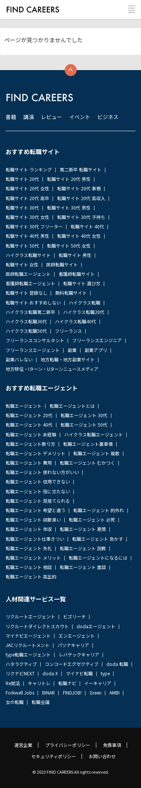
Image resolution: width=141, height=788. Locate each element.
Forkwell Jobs (20, 692)
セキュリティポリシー (53, 756)
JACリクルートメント (28, 645)
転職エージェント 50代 (84, 424)
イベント (79, 117)
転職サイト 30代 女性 (27, 217)
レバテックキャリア (79, 654)
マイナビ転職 (79, 673)
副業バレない (19, 359)
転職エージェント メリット (33, 557)
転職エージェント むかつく (87, 462)
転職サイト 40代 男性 (27, 236)
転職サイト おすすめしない (33, 302)
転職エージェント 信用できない (38, 481)
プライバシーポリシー (67, 745)
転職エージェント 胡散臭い (33, 519)
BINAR (48, 692)
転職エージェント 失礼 (29, 548)
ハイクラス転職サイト (28, 255)
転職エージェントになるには (98, 557)
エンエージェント (77, 635)
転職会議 (41, 702)
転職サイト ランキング (29, 169)
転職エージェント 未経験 (31, 434)
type (105, 673)
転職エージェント (24, 405)
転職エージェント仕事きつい (35, 539)
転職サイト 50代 (22, 245)
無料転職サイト (71, 292)
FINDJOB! (72, 692)
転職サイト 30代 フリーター (34, 226)
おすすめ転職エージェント (42, 387)
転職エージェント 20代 (29, 415)
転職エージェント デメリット (35, 453)
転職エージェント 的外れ (98, 510)
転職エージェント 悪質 (83, 529)
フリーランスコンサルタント (35, 340)
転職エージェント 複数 (96, 453)
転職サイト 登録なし (26, 292)
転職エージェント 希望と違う (35, 510)
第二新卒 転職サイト (81, 169)
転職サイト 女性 (22, 264)
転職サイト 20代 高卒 (27, 198)
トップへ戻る (71, 70)
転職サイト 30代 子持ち (81, 217)
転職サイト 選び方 (81, 283)
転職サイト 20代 (22, 179)
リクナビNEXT (20, 673)
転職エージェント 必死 (92, 519)
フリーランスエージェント (33, 350)
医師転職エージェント (28, 274)
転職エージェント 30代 (84, 415)
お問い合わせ (102, 756)
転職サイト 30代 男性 (69, 207)
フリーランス (68, 330)
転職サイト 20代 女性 (27, 188)
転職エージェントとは (72, 405)
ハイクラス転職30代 (26, 321)
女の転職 (15, 702)
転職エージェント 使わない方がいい (42, 472)
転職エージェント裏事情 (88, 444)
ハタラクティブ (21, 664)
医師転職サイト (62, 264)
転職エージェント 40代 (29, 424)
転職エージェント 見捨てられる (38, 500)
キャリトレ (39, 683)
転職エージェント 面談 (83, 567)
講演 (28, 117)
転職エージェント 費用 (29, 462)
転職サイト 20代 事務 (79, 188)
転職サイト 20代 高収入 (81, 198)
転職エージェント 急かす (97, 539)
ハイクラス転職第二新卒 (30, 312)
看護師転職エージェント (30, 283)
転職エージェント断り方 (30, 444)
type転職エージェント (28, 654)
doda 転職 (117, 664)
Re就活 (13, 683)
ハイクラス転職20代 (84, 312)
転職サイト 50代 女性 (69, 245)
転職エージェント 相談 (29, 567)
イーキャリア (97, 683)
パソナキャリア (73, 645)
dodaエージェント (96, 626)
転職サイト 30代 (22, 207)
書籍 (11, 117)
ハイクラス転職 (84, 302)
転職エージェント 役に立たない (38, 491)
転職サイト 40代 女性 (79, 236)
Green (95, 692)
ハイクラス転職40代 (75, 321)
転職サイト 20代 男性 (69, 179)
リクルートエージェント (30, 616)
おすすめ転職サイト (33, 151)
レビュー (51, 117)
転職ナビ (67, 683)
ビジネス (107, 117)
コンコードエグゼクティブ (72, 664)
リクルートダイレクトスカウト (37, 626)
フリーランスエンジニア (97, 340)
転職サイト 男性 (75, 255)
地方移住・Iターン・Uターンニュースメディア (52, 369)
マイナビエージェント (28, 635)
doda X (50, 673)
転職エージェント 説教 (83, 548)
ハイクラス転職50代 (26, 330)
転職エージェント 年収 (29, 529)
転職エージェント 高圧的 (31, 576)
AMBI (114, 692)
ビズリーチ (74, 616)
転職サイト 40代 (87, 226)
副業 (72, 350)
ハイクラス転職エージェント (93, 434)
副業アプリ (96, 350)
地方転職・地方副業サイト (68, 359)
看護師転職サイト (77, 274)
